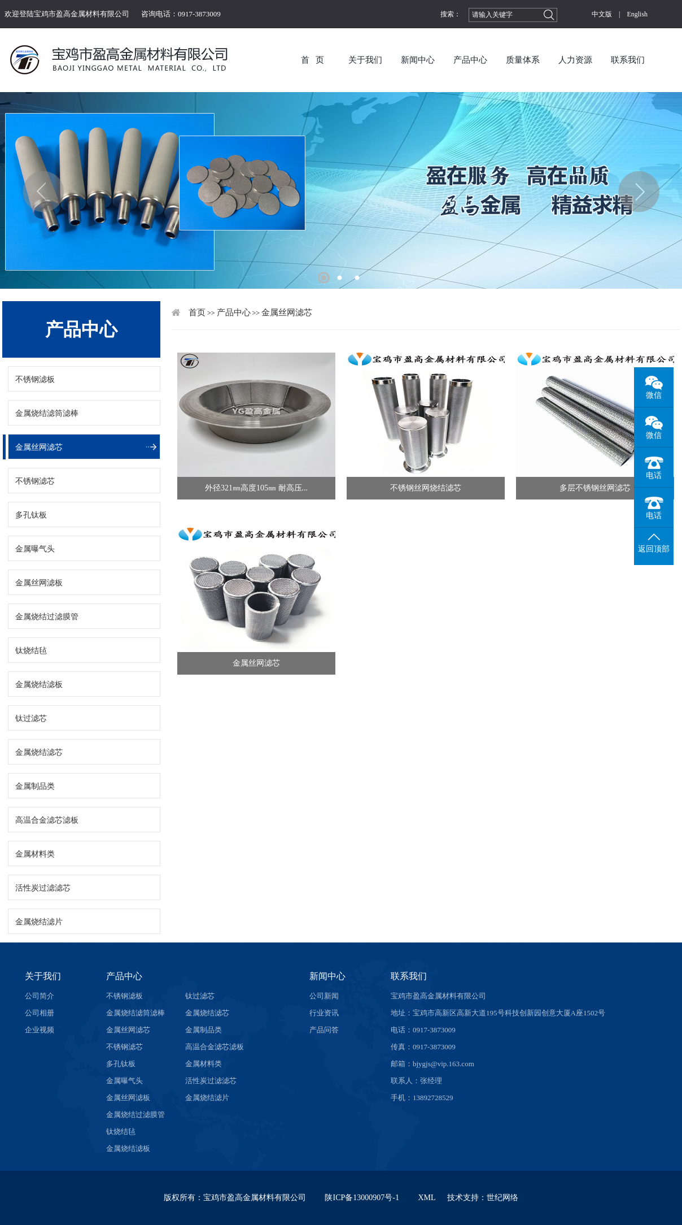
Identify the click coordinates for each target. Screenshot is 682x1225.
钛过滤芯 (31, 718)
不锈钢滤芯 (35, 481)
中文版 (602, 14)
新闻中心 (418, 59)
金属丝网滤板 (39, 583)
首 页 (312, 59)
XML (426, 1197)
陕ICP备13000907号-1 (362, 1197)
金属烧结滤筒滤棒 (46, 413)
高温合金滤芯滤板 (46, 820)
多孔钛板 (31, 515)
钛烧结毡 (31, 650)
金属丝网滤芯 (39, 447)
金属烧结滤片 (39, 922)
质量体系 (523, 59)
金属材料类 (35, 854)
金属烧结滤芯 (39, 752)
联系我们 (628, 59)
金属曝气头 (35, 549)
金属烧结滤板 (39, 684)
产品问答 (324, 1030)
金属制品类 (35, 786)
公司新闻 (324, 996)
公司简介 (39, 996)
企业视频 (39, 1030)
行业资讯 (324, 1013)
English (637, 14)
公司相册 (39, 1013)
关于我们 (365, 59)
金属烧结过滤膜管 (46, 616)
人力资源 (575, 59)
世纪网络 (502, 1197)
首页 (197, 312)
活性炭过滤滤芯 (43, 888)
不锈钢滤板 (35, 379)
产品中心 (470, 59)
